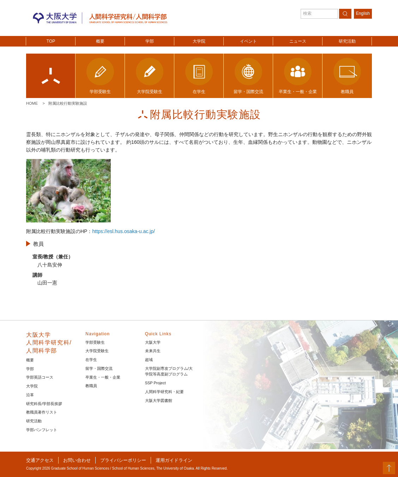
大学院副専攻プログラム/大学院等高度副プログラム (169, 371)
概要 (100, 41)
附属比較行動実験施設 (67, 103)
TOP (51, 41)
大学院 (199, 41)
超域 (149, 359)
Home (32, 103)
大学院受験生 (97, 351)
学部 (149, 41)
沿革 (30, 395)
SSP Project (155, 383)
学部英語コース (39, 377)
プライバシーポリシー (123, 460)
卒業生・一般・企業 (102, 377)
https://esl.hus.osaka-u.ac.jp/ (123, 231)
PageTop (389, 468)
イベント (248, 41)
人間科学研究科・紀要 (164, 392)
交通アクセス (40, 460)
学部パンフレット (41, 430)
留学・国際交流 (99, 368)
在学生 (91, 359)
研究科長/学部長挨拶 (44, 404)
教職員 (91, 386)
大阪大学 (153, 342)
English (363, 13)
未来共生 (153, 351)
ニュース (297, 41)
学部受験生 (95, 342)
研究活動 (347, 41)
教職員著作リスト (41, 412)
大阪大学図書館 (158, 400)
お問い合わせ (77, 460)
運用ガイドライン (174, 460)
